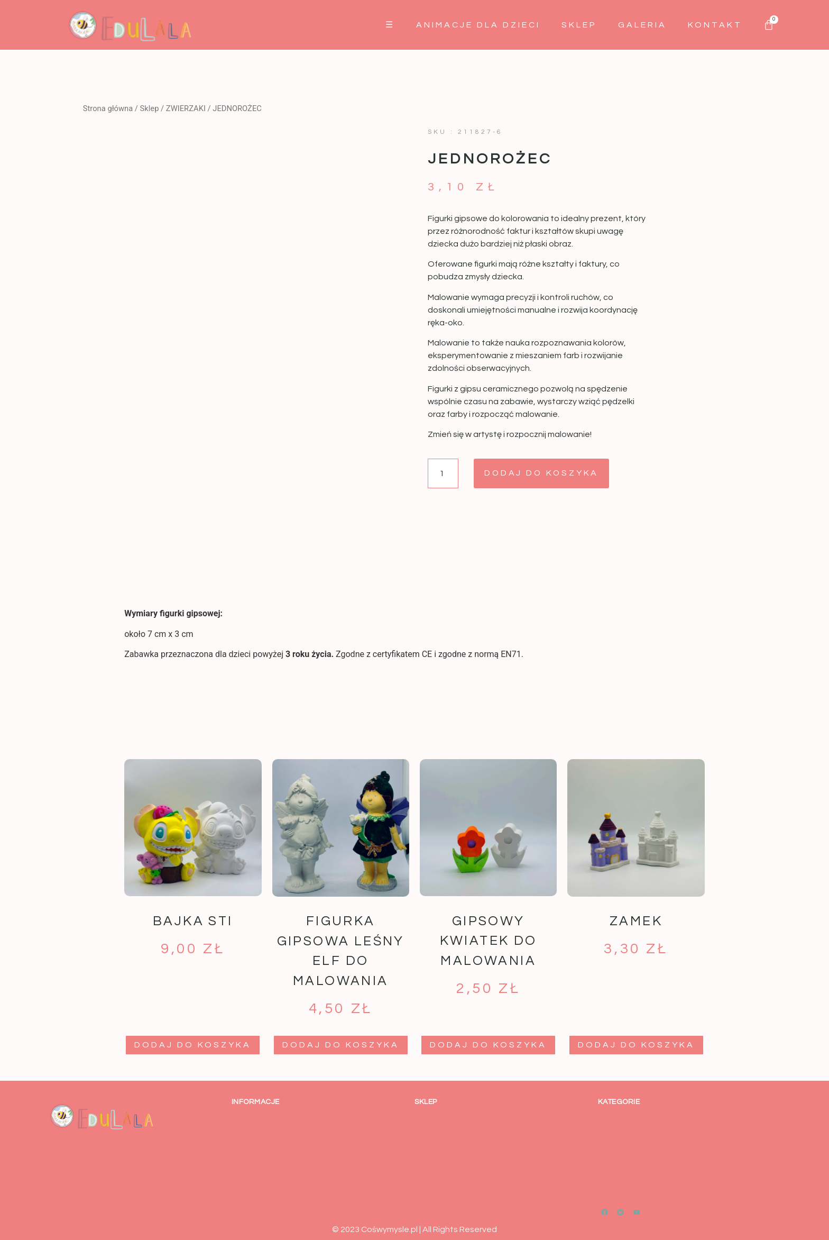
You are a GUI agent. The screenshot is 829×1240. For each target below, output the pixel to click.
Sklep (579, 25)
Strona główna (108, 108)
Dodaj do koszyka (542, 473)
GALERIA (642, 25)
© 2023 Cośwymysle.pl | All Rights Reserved (414, 1229)
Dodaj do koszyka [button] (192, 1045)
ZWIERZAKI (186, 108)
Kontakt (715, 25)
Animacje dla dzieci (478, 25)
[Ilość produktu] (443, 473)
